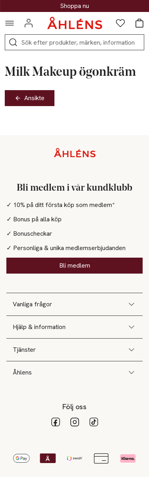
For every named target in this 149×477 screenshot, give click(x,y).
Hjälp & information (74, 327)
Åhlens (74, 372)
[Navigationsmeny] (9, 23)
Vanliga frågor (74, 304)
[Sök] (13, 42)
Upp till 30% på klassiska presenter (74, 6)
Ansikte (30, 98)
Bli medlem (74, 265)
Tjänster (74, 350)
